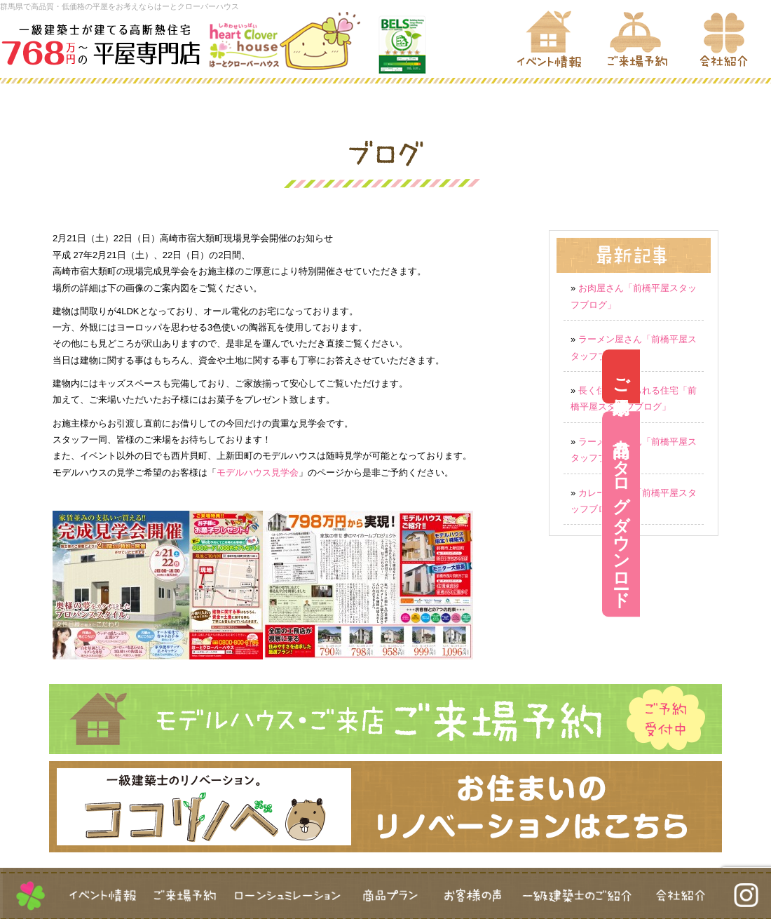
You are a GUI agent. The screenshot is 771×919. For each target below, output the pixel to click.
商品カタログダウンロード (752, 514)
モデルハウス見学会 (258, 472)
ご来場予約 (752, 377)
